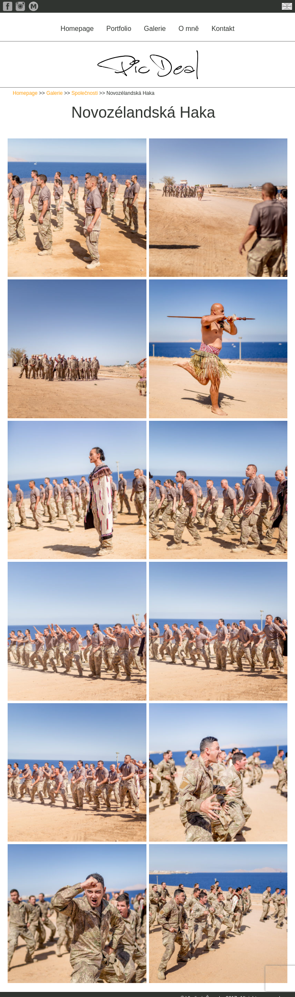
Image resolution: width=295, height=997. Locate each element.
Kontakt (223, 28)
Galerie (155, 28)
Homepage (77, 28)
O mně (189, 28)
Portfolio (118, 28)
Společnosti (85, 93)
